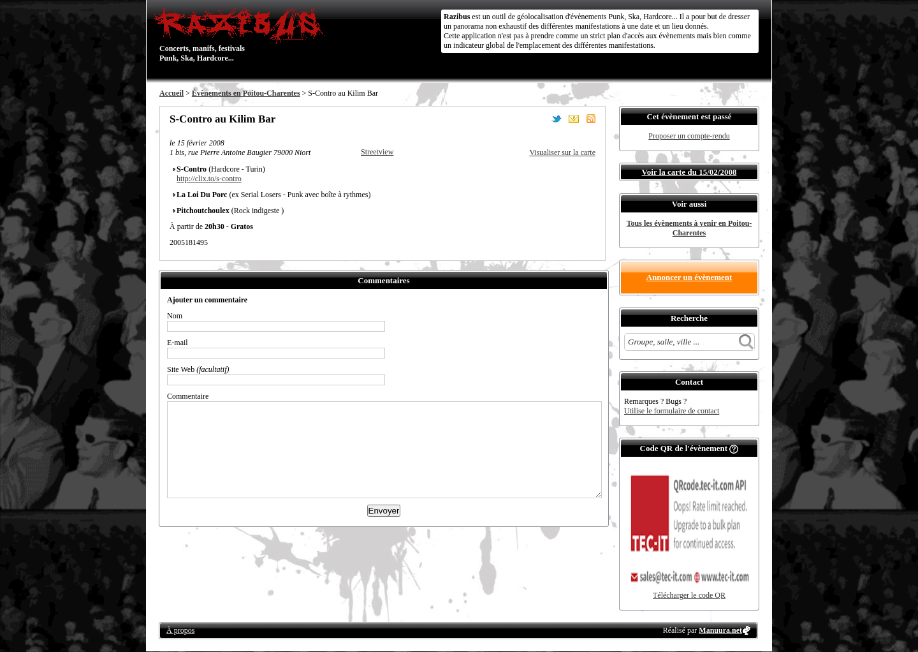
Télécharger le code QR (689, 595)
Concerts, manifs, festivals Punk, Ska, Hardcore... (241, 34)
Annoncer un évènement (689, 277)
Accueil (171, 93)
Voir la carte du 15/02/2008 (689, 172)
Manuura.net (720, 630)
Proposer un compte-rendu (688, 135)
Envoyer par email (574, 119)
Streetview (377, 151)
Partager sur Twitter (556, 119)
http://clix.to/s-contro (209, 178)
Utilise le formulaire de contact (671, 410)
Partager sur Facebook (539, 119)
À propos (180, 630)
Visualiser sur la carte (562, 152)
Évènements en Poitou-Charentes (246, 93)
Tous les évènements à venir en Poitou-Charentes (689, 228)
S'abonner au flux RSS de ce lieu (591, 119)
